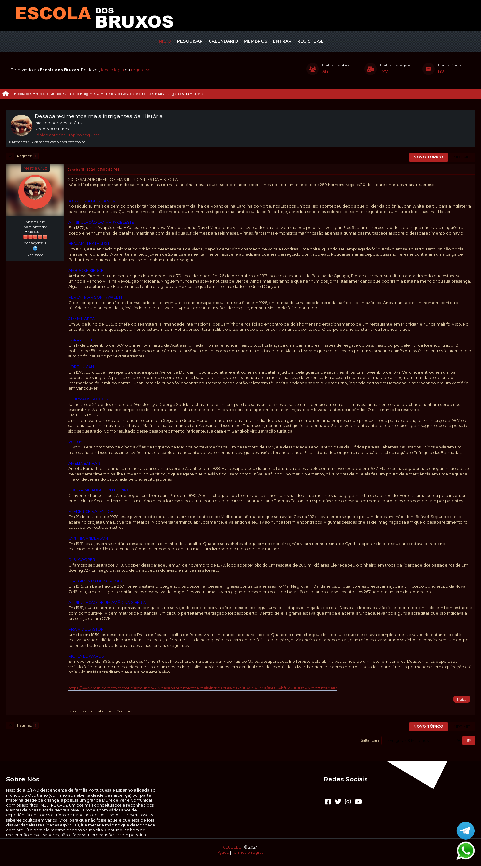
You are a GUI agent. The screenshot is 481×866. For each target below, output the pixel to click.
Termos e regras (247, 852)
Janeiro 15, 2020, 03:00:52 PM (93, 170)
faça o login (112, 69)
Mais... (461, 699)
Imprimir (462, 157)
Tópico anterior (50, 135)
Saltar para (370, 740)
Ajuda (223, 852)
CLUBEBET (233, 847)
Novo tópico (428, 157)
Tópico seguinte (84, 135)
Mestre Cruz (35, 168)
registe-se (141, 69)
